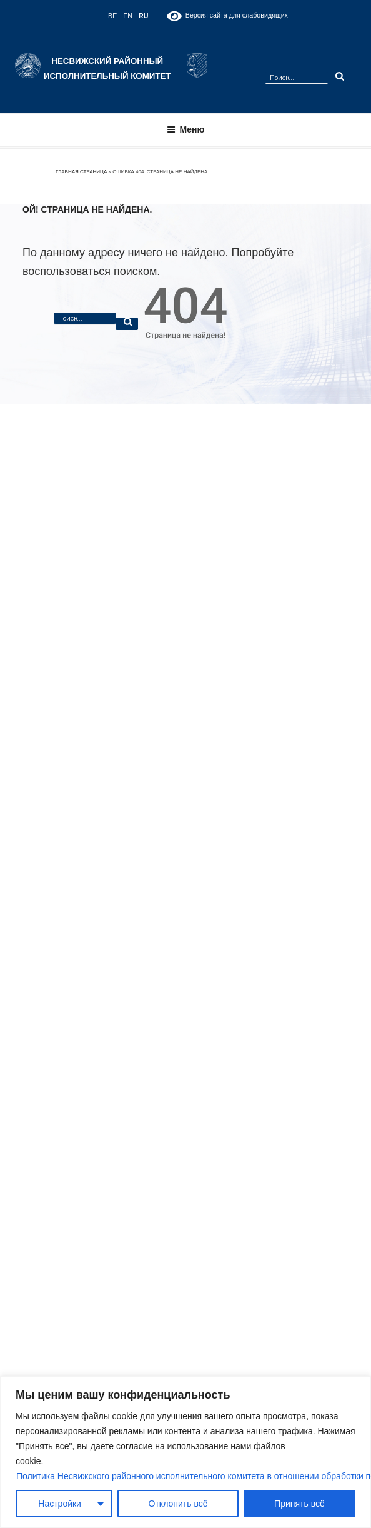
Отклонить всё (178, 1504)
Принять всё (299, 1504)
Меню (186, 129)
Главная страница (81, 171)
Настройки (59, 1504)
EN (127, 15)
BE (112, 15)
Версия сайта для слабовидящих (227, 16)
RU (143, 15)
